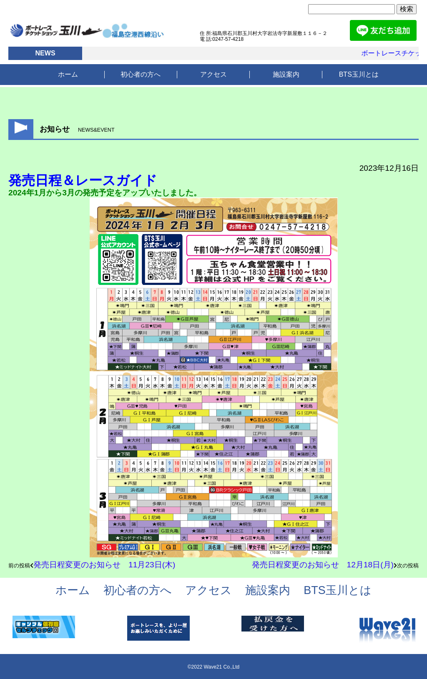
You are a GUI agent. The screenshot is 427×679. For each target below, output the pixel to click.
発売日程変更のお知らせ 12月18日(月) (323, 564)
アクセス (213, 74)
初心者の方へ (141, 74)
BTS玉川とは (359, 74)
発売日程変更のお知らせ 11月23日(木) (104, 564)
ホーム (68, 74)
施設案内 (286, 74)
